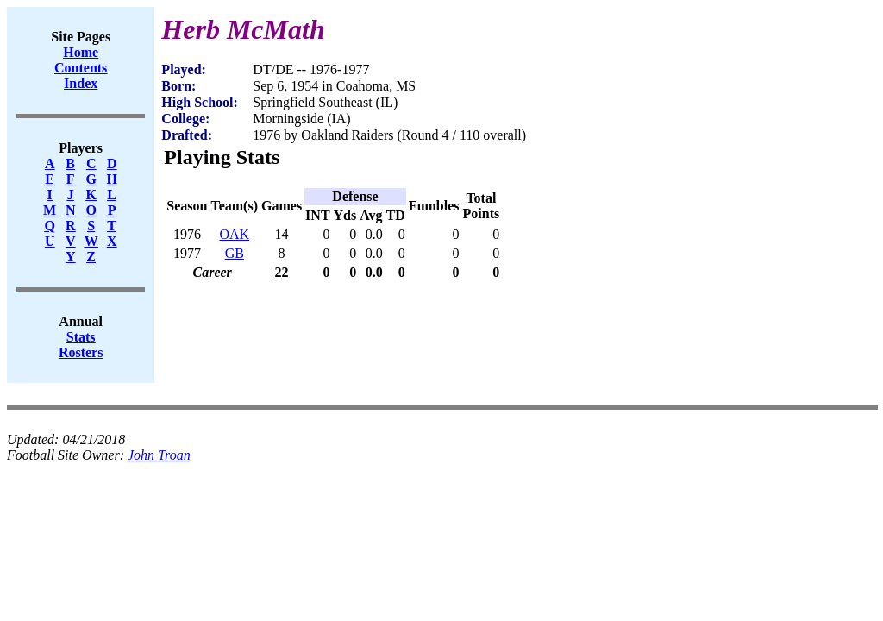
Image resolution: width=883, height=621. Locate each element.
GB (234, 253)
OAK (234, 234)
